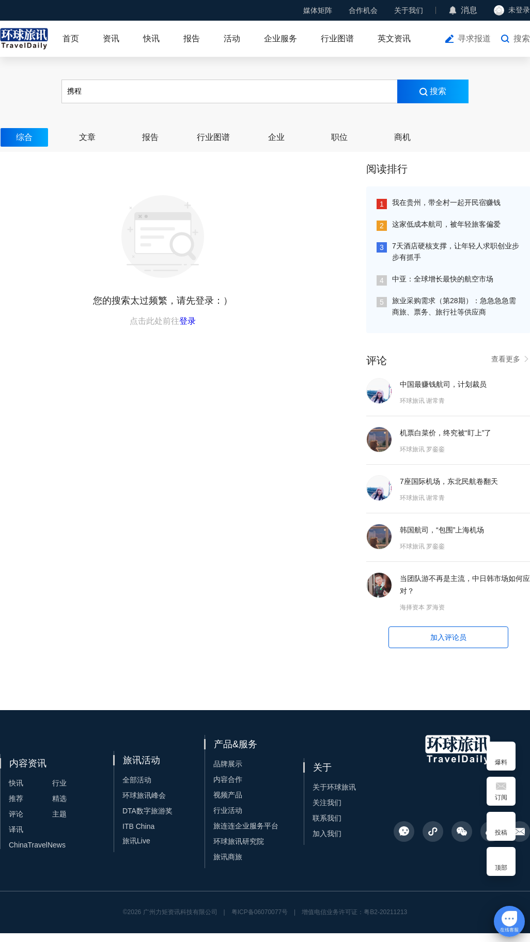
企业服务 (280, 38)
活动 (232, 38)
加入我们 (327, 833)
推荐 (16, 798)
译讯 (16, 829)
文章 (87, 137)
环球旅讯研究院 (238, 841)
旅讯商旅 (227, 857)
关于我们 (408, 10)
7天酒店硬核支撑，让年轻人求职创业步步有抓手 (455, 251)
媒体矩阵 (317, 10)
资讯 (111, 38)
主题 (59, 814)
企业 (276, 137)
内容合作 (227, 779)
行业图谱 (337, 38)
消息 (469, 10)
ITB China (138, 826)
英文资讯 (394, 38)
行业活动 (227, 810)
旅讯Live (136, 841)
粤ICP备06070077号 (259, 912)
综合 (24, 137)
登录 (187, 321)
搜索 (521, 38)
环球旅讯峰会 (144, 795)
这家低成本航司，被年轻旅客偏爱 (446, 224)
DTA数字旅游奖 (147, 811)
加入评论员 (448, 637)
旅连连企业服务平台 (245, 826)
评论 (16, 814)
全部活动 (136, 780)
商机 (402, 137)
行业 (59, 783)
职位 (339, 137)
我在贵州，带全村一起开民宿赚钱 (446, 202)
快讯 (151, 38)
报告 (191, 38)
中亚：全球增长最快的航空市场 (442, 279)
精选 (59, 798)
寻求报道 (474, 38)
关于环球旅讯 (334, 787)
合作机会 (363, 10)
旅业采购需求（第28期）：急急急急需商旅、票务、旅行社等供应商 (454, 306)
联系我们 (327, 818)
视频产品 (227, 795)
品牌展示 (227, 764)
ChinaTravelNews (37, 845)
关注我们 (327, 802)
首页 (71, 38)
